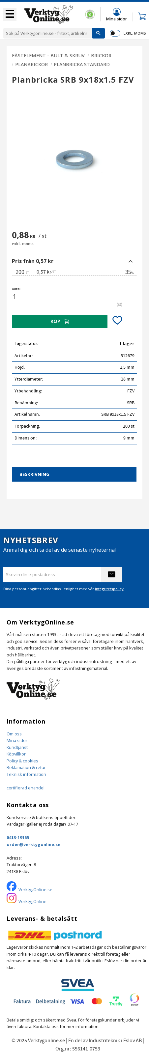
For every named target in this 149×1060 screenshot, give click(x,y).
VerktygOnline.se (35, 889)
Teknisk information (26, 774)
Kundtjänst (17, 747)
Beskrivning (34, 474)
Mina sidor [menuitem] (116, 18)
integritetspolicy (109, 588)
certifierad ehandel (26, 788)
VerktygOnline (32, 901)
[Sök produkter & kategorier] (47, 33)
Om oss (14, 734)
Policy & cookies (22, 761)
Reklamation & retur (26, 767)
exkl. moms (135, 33)
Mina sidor (17, 740)
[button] (9, 14)
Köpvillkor (16, 754)
